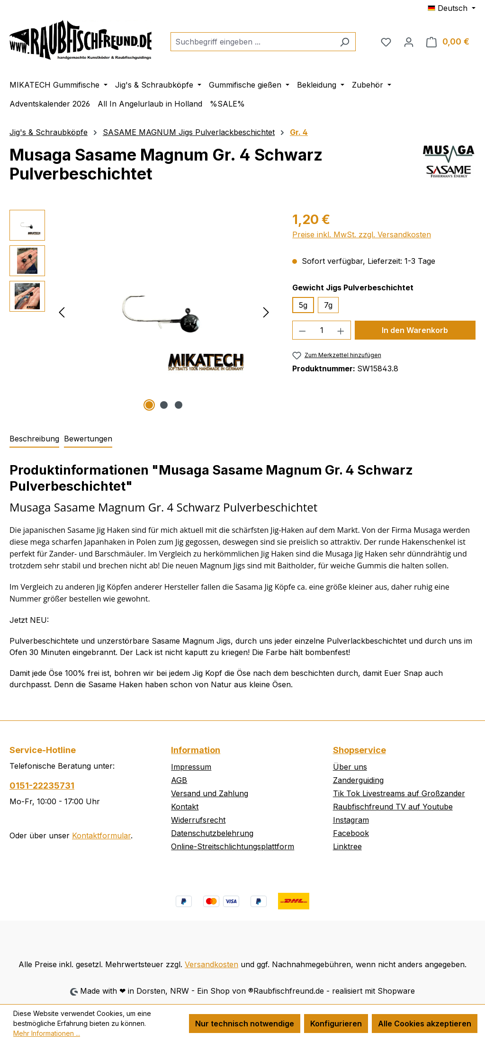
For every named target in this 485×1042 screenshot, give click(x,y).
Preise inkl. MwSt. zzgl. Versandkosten (361, 234)
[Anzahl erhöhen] (341, 330)
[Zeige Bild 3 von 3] (178, 405)
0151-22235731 (41, 785)
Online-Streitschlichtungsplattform (232, 846)
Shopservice (359, 750)
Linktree (347, 846)
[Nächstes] (266, 311)
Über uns (350, 767)
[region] (141, 311)
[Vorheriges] (61, 311)
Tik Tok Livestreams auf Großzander (399, 793)
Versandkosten (211, 964)
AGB (179, 780)
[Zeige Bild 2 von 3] (164, 405)
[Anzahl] (322, 330)
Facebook (351, 833)
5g (303, 305)
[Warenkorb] (448, 41)
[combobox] (252, 41)
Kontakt (184, 806)
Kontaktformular (101, 835)
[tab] (34, 439)
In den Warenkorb (415, 330)
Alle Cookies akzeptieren (424, 1023)
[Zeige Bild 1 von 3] (149, 405)
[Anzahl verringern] (302, 330)
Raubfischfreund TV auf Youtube (393, 806)
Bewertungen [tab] (88, 438)
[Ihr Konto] (408, 41)
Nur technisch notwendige (244, 1023)
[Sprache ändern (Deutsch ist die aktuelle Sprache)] (452, 8)
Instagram (351, 820)
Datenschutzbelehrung (212, 833)
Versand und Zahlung (209, 793)
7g (328, 305)
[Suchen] (344, 41)
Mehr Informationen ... (46, 1033)
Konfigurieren (336, 1023)
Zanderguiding (358, 780)
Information (195, 750)
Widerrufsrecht (198, 820)
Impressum (191, 767)
